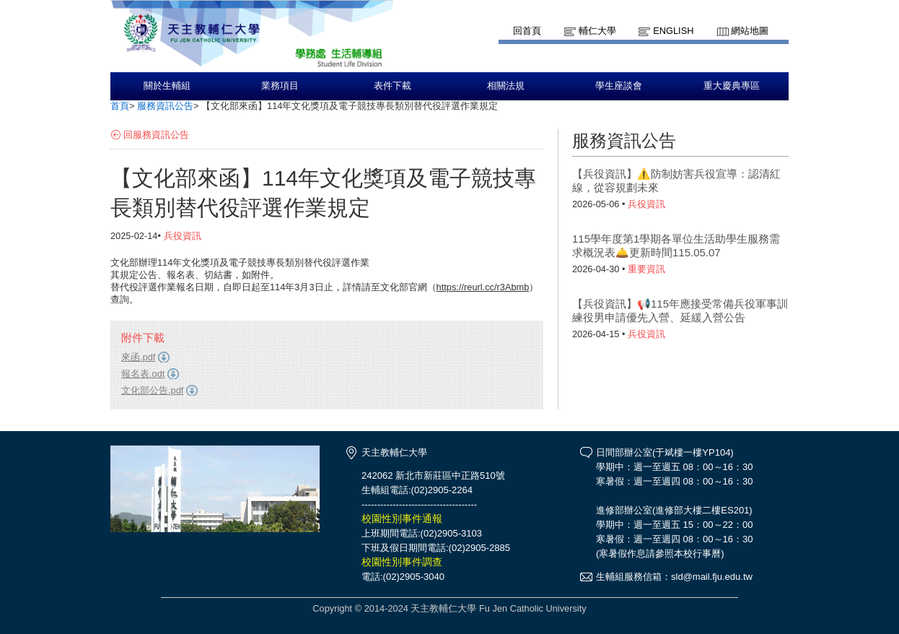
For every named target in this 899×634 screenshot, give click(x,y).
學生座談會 (618, 86)
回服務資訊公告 (156, 134)
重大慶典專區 (731, 86)
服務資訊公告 (165, 105)
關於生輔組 (167, 86)
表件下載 (392, 86)
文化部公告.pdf (152, 390)
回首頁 (527, 30)
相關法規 (506, 86)
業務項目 (280, 86)
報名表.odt (143, 373)
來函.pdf (138, 357)
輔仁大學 (597, 30)
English (673, 30)
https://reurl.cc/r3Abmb (483, 287)
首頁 (119, 105)
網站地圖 (749, 30)
